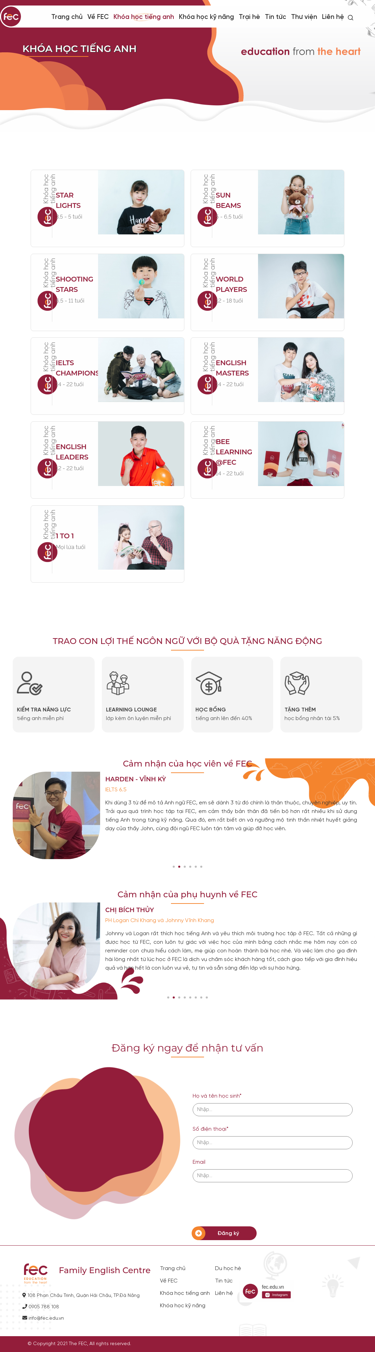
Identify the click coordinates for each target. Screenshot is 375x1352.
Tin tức (224, 1281)
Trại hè (249, 17)
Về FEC (169, 1281)
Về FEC (98, 17)
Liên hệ (333, 17)
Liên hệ (224, 1293)
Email (199, 1162)
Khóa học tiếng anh (185, 1293)
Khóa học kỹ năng (182, 1306)
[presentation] (245, 1204)
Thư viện (304, 17)
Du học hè (228, 1268)
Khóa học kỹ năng (206, 17)
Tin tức (275, 17)
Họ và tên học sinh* (217, 1096)
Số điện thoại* (210, 1129)
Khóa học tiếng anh (144, 17)
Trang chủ (67, 17)
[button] (173, 866)
